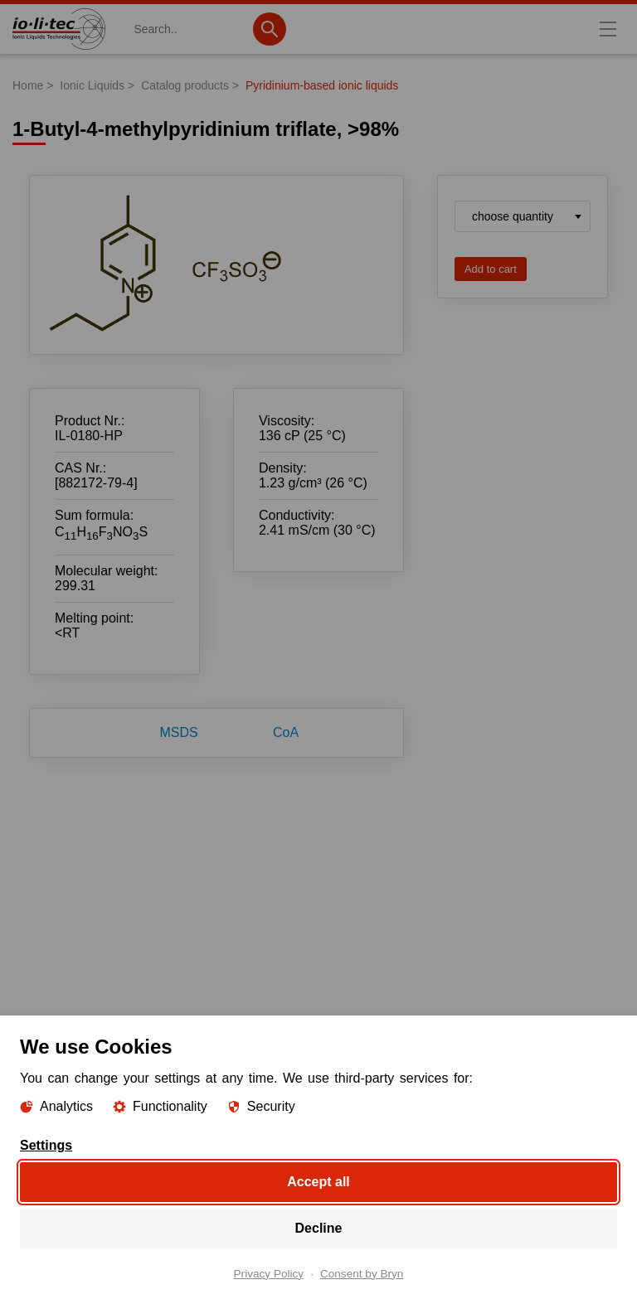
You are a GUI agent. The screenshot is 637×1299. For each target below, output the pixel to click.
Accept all (318, 1181)
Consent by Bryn (362, 1273)
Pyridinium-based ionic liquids (322, 85)
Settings (46, 1144)
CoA (286, 732)
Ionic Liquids (92, 85)
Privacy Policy (269, 1273)
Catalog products (185, 85)
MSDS (179, 732)
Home (27, 85)
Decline (319, 1227)
